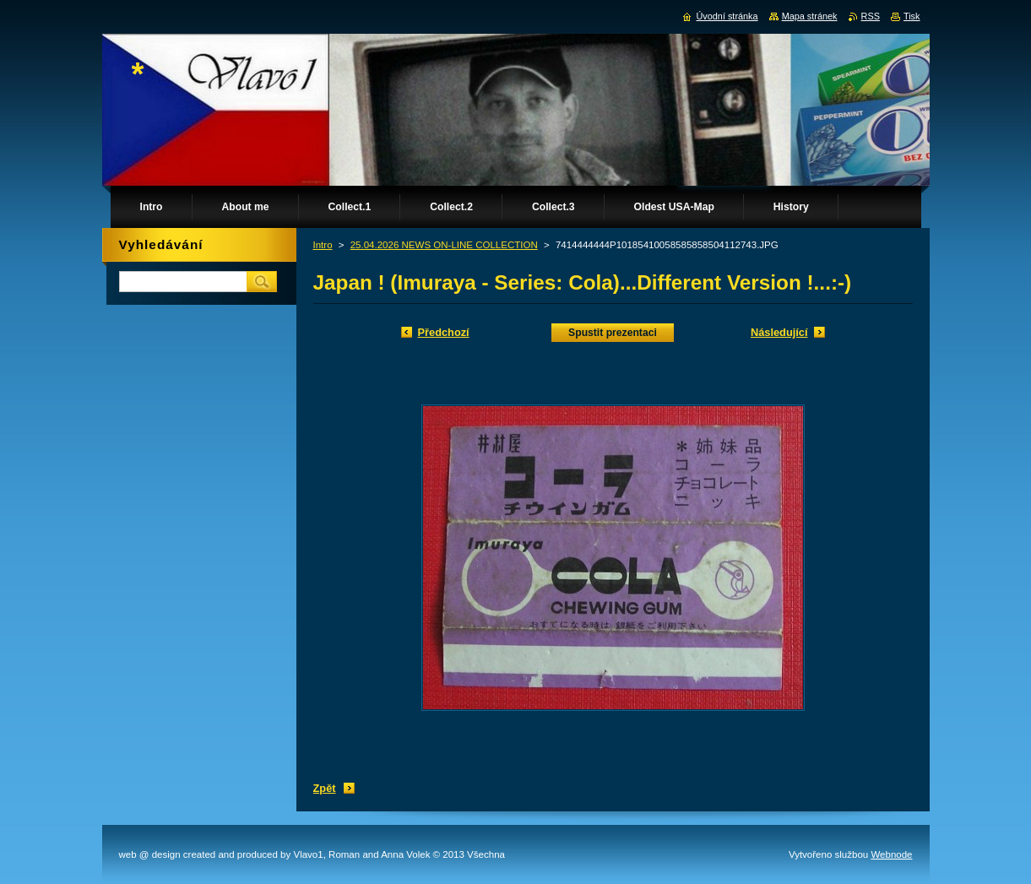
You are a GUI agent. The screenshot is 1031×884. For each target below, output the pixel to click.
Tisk (911, 16)
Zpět (324, 788)
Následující (779, 332)
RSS (870, 16)
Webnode (891, 854)
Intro (323, 245)
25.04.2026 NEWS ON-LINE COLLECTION (444, 245)
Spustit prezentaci (612, 333)
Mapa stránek (810, 16)
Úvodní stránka (726, 16)
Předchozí (443, 332)
